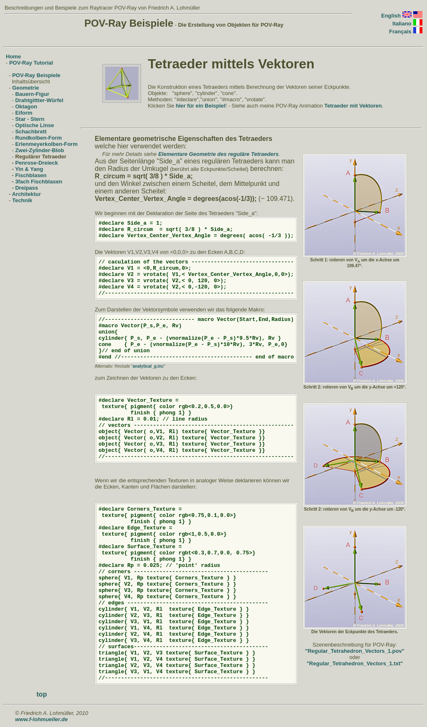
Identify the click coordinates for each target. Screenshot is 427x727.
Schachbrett (30, 131)
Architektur (26, 194)
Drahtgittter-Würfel (39, 100)
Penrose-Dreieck (36, 163)
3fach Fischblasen (38, 181)
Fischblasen (30, 175)
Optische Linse (34, 125)
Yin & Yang (29, 169)
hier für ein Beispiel (200, 106)
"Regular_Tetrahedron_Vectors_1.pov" (354, 651)
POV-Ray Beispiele (36, 75)
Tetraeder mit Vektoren (353, 106)
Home (13, 56)
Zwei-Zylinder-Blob (39, 150)
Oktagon (26, 106)
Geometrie (25, 88)
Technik (22, 200)
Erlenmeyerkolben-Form (46, 144)
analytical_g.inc (148, 366)
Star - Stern (29, 119)
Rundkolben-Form (38, 138)
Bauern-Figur (32, 94)
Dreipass (26, 188)
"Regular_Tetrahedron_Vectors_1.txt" (354, 663)
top (42, 694)
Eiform (23, 113)
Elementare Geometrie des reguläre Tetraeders (218, 154)
